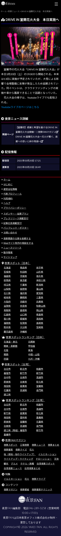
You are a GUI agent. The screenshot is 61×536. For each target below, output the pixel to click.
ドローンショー (44, 458)
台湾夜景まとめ (32, 468)
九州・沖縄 (34, 358)
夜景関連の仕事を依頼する (17, 238)
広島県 (7, 314)
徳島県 (39, 314)
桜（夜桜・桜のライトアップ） (20, 454)
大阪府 (7, 301)
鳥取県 (7, 310)
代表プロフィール (12, 193)
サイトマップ (10, 257)
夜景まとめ (53, 444)
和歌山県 (40, 305)
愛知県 (39, 293)
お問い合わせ (10, 232)
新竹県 (39, 373)
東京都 (23, 280)
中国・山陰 (34, 354)
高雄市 (39, 377)
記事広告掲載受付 (12, 223)
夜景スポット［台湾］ (18, 364)
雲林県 (23, 417)
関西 (6, 354)
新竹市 (23, 373)
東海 (30, 350)
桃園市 (39, 369)
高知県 (39, 318)
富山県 (39, 289)
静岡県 (23, 297)
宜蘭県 (39, 386)
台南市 (23, 377)
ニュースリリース (12, 247)
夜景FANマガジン (15, 440)
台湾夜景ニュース (13, 468)
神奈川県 (40, 280)
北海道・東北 (10, 341)
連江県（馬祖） (12, 430)
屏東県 (7, 381)
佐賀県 (23, 323)
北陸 (6, 350)
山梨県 (7, 289)
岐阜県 (7, 297)
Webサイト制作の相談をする (18, 243)
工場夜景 (24, 444)
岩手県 (39, 267)
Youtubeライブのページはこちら (20, 107)
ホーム (6, 179)
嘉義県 (39, 417)
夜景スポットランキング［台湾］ (25, 400)
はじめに (8, 184)
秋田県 (23, 271)
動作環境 (8, 252)
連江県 (7, 394)
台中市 (7, 377)
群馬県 (7, 280)
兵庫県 (39, 301)
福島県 (7, 276)
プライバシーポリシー (14, 207)
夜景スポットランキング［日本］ (25, 337)
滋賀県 (7, 305)
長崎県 (39, 323)
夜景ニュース (38, 444)
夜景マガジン (10, 489)
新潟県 (39, 284)
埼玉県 (7, 284)
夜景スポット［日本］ (18, 263)
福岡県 (7, 323)
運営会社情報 (10, 189)
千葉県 (23, 284)
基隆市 (7, 373)
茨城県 (23, 276)
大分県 (23, 327)
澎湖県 (23, 390)
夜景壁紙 (24, 489)
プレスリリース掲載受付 (15, 218)
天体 (56, 458)
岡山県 (39, 310)
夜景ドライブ (38, 479)
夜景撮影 (8, 449)
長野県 (23, 289)
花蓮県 (7, 390)
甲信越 (31, 346)
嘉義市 (7, 434)
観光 (6, 463)
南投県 (7, 386)
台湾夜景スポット (46, 463)
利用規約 (8, 198)
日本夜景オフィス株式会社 (31, 517)
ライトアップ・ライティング (18, 458)
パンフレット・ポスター (16, 227)
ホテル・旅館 (27, 463)
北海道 (7, 267)
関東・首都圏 (10, 346)
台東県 (23, 381)
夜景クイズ (21, 449)
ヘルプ (6, 203)
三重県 (39, 297)
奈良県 (23, 305)
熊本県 (7, 327)
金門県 (39, 390)
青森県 (23, 267)
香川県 (7, 318)
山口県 (23, 314)
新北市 (23, 369)
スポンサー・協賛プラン (15, 213)
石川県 (7, 293)
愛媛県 (23, 318)
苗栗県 (23, 386)
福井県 (23, 293)
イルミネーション (47, 454)
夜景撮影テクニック (42, 489)
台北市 (7, 369)
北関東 (31, 341)
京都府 (23, 301)
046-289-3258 (37, 508)
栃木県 (39, 276)
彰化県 (39, 381)
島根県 (23, 310)
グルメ (14, 463)
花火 (31, 449)
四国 (6, 358)
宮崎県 (39, 327)
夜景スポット (10, 444)
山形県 (39, 271)
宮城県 (7, 271)
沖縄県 (23, 331)
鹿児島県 (8, 331)
